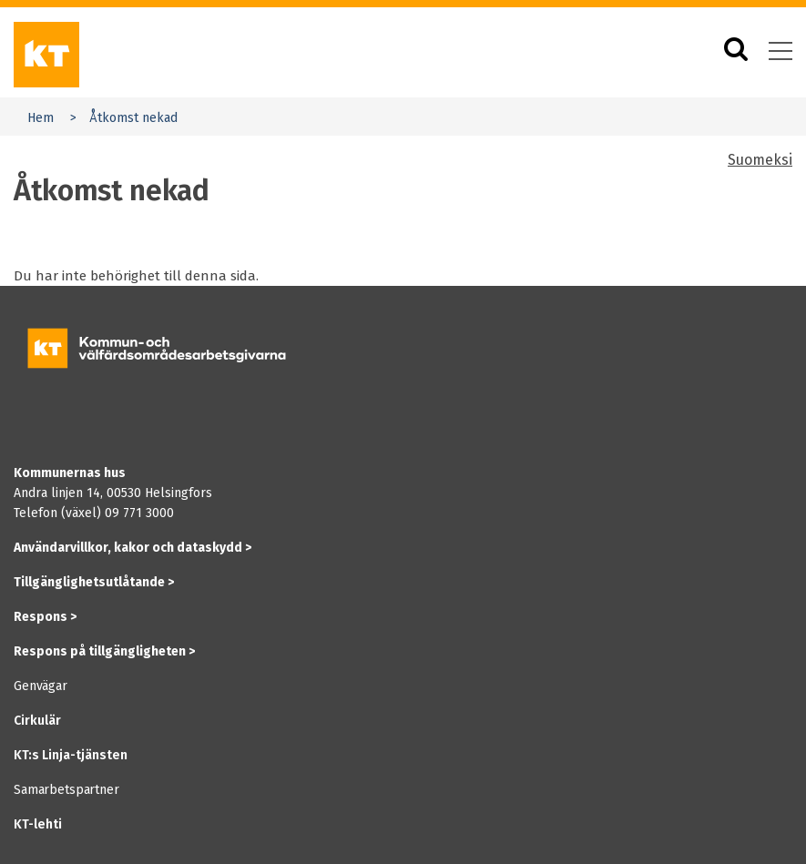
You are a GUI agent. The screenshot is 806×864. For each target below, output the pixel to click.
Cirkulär (37, 720)
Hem (40, 118)
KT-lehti (38, 824)
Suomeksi (760, 159)
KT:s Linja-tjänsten (71, 755)
